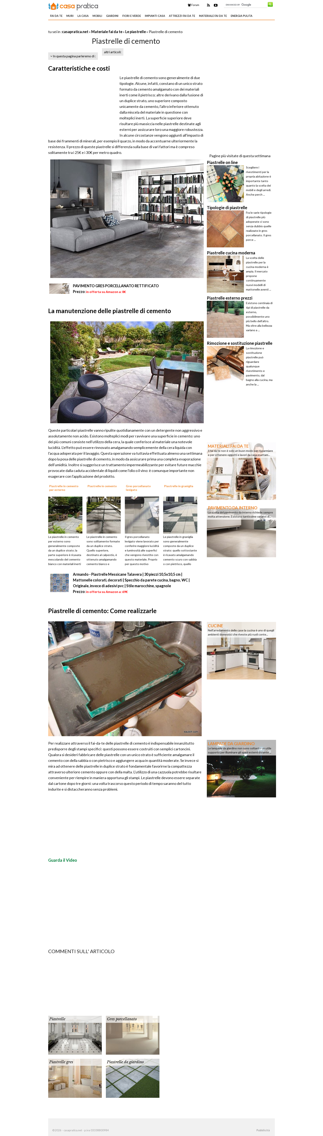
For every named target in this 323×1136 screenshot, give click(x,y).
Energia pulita (241, 15)
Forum (193, 5)
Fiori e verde (131, 15)
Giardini (112, 15)
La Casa (83, 15)
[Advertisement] (96, 26)
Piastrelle (57, 1019)
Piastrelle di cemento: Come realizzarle (102, 610)
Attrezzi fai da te (182, 15)
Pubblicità (263, 1130)
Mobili (97, 15)
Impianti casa (155, 15)
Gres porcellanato (122, 1019)
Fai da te (56, 15)
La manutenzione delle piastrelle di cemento (109, 310)
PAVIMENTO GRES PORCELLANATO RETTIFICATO (116, 286)
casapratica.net (75, 31)
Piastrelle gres (61, 1062)
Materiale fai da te (213, 15)
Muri (70, 15)
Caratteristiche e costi (79, 68)
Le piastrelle (135, 31)
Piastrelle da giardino (125, 1062)
